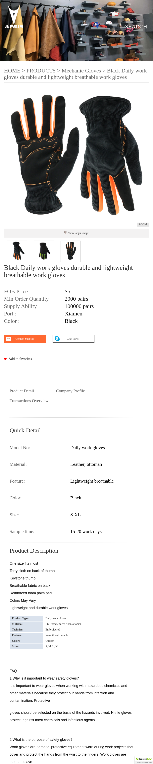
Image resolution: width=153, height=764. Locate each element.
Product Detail (22, 391)
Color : (12, 321)
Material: (18, 464)
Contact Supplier (25, 338)
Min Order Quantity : (28, 299)
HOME (12, 70)
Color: (16, 497)
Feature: (17, 481)
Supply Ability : (22, 306)
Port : (10, 313)
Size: (14, 514)
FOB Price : (17, 291)
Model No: (20, 447)
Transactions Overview (29, 400)
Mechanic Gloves (81, 70)
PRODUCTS (41, 70)
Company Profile (70, 391)
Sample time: (22, 531)
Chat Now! (73, 338)
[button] (144, 760)
